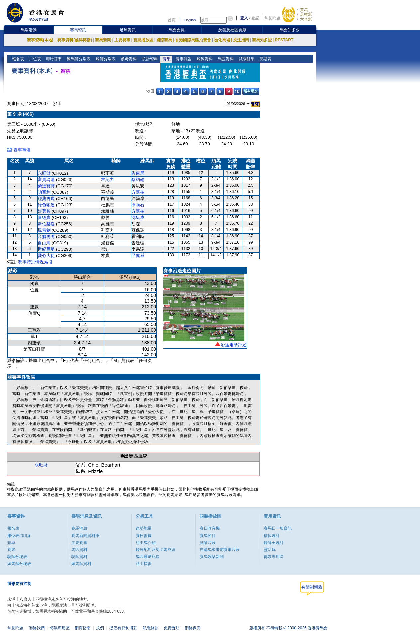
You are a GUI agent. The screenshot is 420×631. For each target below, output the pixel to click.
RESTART (284, 40)
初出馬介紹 (146, 542)
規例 (100, 628)
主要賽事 (122, 40)
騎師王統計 (274, 542)
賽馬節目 (208, 535)
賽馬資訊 (78, 30)
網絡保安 (193, 628)
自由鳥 (44, 242)
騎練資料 (203, 59)
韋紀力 (107, 179)
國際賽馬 (164, 40)
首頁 (172, 20)
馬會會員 (177, 30)
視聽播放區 (143, 40)
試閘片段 (208, 542)
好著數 (44, 211)
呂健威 (137, 255)
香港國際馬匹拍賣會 (193, 40)
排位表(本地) (18, 535)
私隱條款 (150, 628)
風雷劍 (44, 230)
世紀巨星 (46, 249)
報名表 (17, 59)
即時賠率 (53, 59)
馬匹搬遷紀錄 (147, 556)
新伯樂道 (46, 223)
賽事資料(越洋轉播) (74, 40)
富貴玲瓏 (46, 179)
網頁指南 (83, 628)
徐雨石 (137, 204)
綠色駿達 (46, 204)
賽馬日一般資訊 (278, 528)
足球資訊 (128, 30)
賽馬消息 (79, 528)
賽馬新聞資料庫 (85, 535)
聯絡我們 (37, 628)
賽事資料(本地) (40, 40)
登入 (244, 18)
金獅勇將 (46, 236)
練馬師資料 (81, 563)
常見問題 (272, 18)
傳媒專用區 (274, 556)
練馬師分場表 (78, 59)
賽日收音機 (210, 528)
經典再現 (46, 198)
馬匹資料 (224, 59)
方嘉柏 (137, 192)
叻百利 (44, 192)
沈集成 (137, 217)
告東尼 (137, 173)
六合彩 (306, 19)
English (190, 20)
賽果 (165, 59)
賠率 (11, 542)
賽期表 (264, 59)
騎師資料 (79, 556)
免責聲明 (172, 628)
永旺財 (44, 173)
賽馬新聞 (103, 40)
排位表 (34, 59)
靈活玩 (270, 549)
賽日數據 (144, 535)
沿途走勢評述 (234, 344)
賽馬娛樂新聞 (212, 556)
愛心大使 (46, 255)
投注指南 (241, 40)
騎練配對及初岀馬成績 (155, 549)
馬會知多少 (290, 30)
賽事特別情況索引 (35, 261)
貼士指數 (144, 563)
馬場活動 (29, 30)
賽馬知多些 (262, 40)
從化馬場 (222, 40)
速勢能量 (144, 528)
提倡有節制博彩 (123, 628)
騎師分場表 (105, 59)
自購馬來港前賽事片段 (220, 549)
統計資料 (149, 59)
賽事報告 (182, 59)
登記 (255, 18)
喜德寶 (44, 217)
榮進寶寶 (46, 185)
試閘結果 (245, 59)
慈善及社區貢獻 (232, 30)
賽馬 (304, 9)
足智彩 (306, 14)
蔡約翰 (137, 179)
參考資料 (128, 59)
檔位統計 (272, 535)
